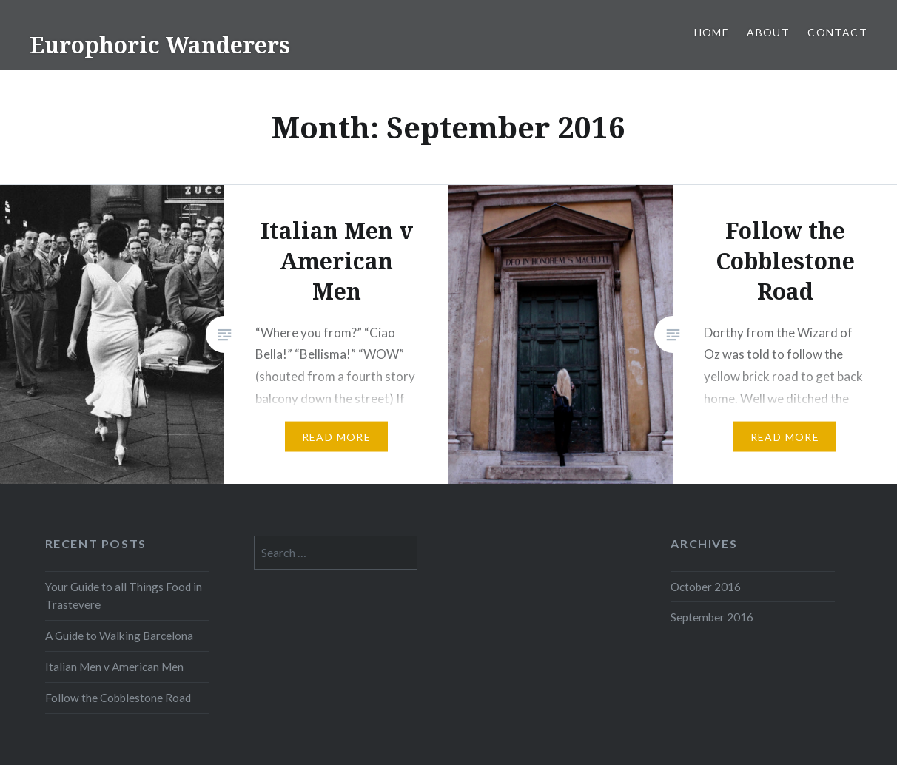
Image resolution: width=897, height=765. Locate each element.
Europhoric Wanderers (160, 45)
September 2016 (712, 617)
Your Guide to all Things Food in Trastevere (123, 596)
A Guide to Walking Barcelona (119, 635)
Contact (837, 32)
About (768, 32)
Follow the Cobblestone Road (118, 697)
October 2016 (706, 586)
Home (712, 32)
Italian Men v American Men (114, 666)
